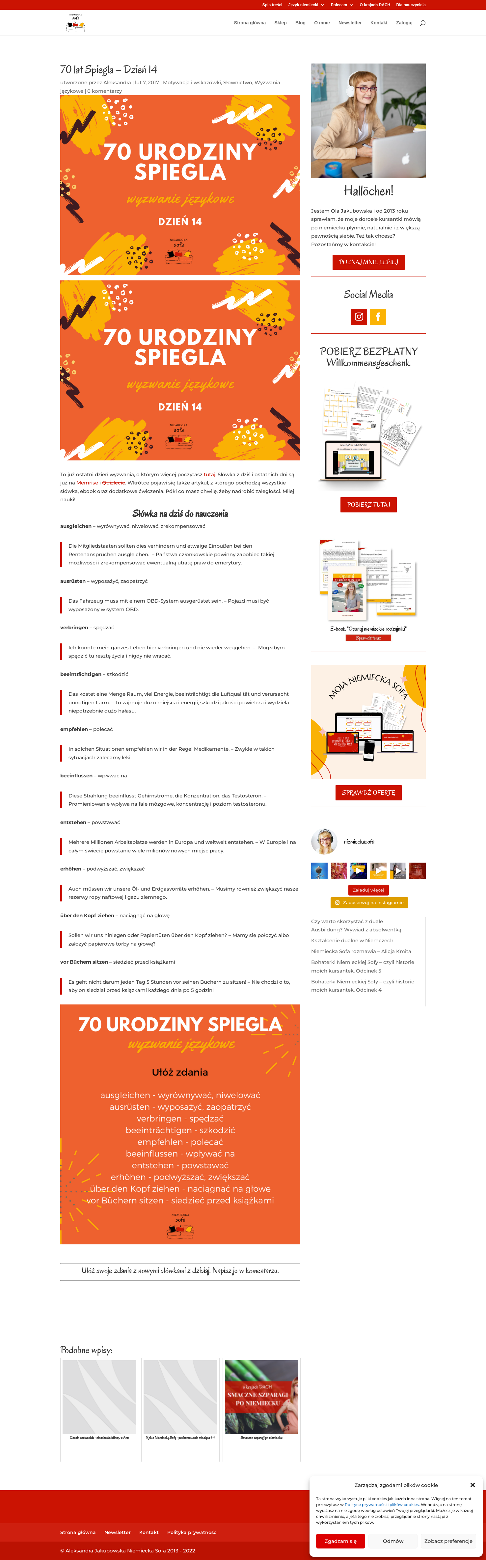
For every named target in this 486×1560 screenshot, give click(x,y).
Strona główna (250, 22)
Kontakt (379, 22)
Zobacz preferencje (448, 1541)
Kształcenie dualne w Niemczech (352, 940)
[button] (473, 1485)
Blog (300, 22)
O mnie (322, 22)
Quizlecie (113, 483)
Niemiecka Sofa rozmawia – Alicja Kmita (361, 951)
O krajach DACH (375, 5)
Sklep (280, 22)
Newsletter (350, 22)
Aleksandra (117, 82)
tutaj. (210, 474)
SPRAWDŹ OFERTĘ (368, 793)
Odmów (393, 1541)
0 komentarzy (104, 91)
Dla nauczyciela (411, 5)
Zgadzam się (341, 1541)
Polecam (339, 5)
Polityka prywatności (192, 1532)
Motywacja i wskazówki (192, 82)
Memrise (87, 483)
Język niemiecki (303, 5)
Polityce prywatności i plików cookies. (383, 1504)
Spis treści (272, 5)
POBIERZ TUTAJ (368, 505)
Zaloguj (404, 22)
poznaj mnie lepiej (368, 262)
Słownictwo (237, 82)
